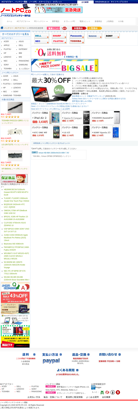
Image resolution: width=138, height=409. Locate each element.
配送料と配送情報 (74, 397)
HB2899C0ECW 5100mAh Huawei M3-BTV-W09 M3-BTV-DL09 (16, 192)
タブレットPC (69, 21)
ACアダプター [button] (23, 21)
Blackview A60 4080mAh (14, 244)
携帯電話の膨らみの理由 (82, 101)
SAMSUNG (23, 65)
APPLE (7, 45)
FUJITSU (7, 49)
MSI (20, 57)
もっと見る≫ (24, 69)
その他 (120, 21)
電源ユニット (85, 21)
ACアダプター (7, 38)
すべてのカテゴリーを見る (15, 34)
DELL (21, 45)
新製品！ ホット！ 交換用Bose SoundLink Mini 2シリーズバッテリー (58, 104)
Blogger (96, 387)
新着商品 (98, 21)
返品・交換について (53, 397)
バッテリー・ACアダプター (15, 28)
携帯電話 (55, 21)
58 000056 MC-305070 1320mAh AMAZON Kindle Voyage (14, 265)
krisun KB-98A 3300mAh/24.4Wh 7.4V (54, 153)
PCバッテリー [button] (41, 21)
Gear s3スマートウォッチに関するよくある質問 (50, 109)
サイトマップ (116, 2)
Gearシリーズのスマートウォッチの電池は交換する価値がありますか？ (60, 106)
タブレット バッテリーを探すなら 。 (72, 393)
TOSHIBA (7, 69)
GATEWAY (23, 49)
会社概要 (106, 397)
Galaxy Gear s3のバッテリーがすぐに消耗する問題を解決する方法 (99, 99)
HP (5, 53)
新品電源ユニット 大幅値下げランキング (88, 96)
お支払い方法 (34, 397)
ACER (6, 41)
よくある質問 (92, 397)
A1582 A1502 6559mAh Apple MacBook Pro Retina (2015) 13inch (16, 237)
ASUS (21, 41)
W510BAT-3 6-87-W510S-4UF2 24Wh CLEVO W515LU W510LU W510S (16, 256)
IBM (20, 53)
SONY (6, 65)
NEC (5, 61)
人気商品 (110, 21)
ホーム (10, 21)
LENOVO (7, 57)
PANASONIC (24, 61)
